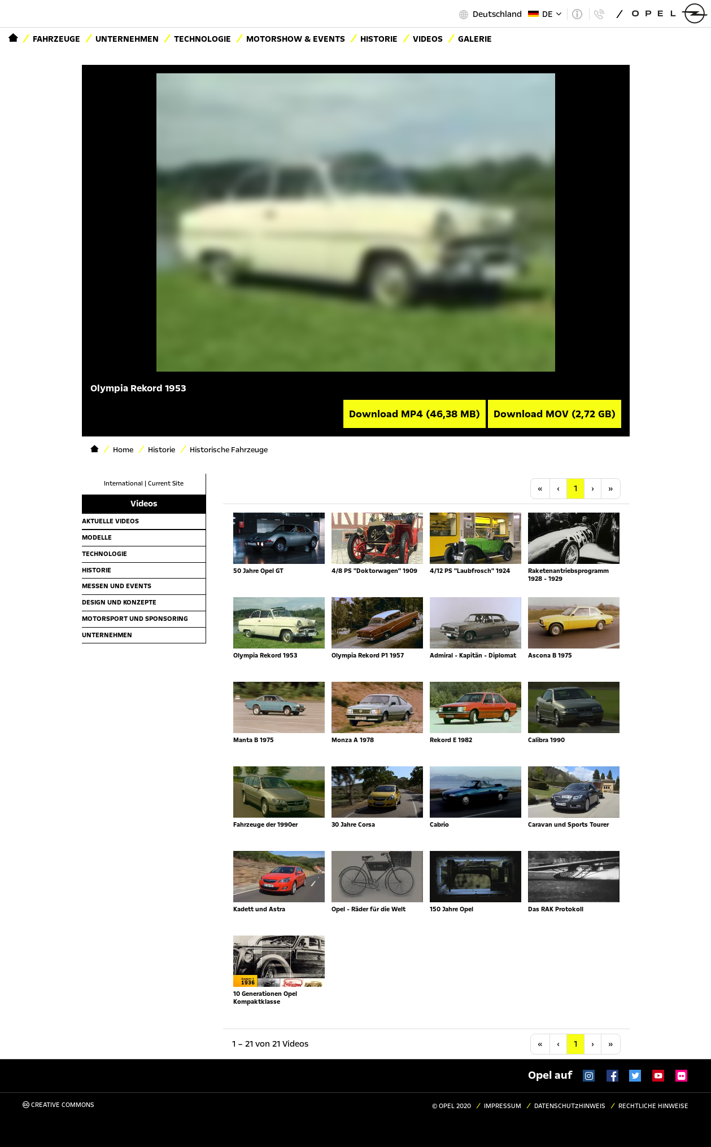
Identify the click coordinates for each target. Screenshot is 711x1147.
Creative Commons (58, 1105)
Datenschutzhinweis (569, 1106)
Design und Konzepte (119, 602)
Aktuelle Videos (110, 521)
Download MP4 (414, 414)
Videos (428, 39)
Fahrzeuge (56, 39)
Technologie (202, 39)
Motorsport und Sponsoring (135, 618)
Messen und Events (116, 585)
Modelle (97, 537)
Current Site (166, 483)
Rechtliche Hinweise (653, 1106)
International (123, 483)
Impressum (502, 1106)
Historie (379, 39)
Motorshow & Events (295, 39)
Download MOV (555, 414)
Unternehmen (127, 39)
